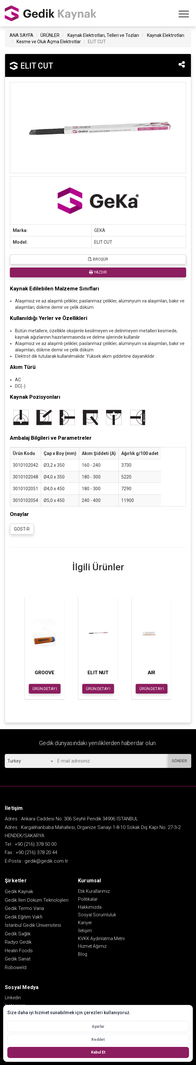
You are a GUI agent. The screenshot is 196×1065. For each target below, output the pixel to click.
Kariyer (85, 922)
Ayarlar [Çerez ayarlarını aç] (98, 1026)
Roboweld (15, 967)
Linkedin (13, 997)
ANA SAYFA (21, 35)
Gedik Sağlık (18, 934)
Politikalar (88, 899)
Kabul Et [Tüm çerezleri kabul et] (98, 1052)
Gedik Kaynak (19, 891)
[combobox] (30, 761)
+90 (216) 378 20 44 (36, 852)
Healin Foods (19, 950)
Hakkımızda (90, 907)
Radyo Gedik (18, 942)
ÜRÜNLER (50, 35)
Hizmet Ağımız (92, 946)
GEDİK (51, 13)
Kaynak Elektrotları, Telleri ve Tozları (103, 35)
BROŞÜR (98, 259)
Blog (82, 954)
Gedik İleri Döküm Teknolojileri (36, 900)
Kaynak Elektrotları (165, 35)
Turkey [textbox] (14, 760)
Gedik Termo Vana (24, 908)
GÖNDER (179, 761)
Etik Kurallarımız (94, 891)
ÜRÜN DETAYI (44, 688)
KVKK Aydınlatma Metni (101, 938)
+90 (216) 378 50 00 (35, 844)
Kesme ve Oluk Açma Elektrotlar (49, 41)
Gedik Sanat (18, 959)
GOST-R (22, 529)
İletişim (85, 930)
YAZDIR (98, 272)
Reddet (98, 1039)
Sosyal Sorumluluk (97, 914)
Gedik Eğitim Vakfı (23, 917)
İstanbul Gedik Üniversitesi (33, 925)
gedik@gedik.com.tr (46, 861)
